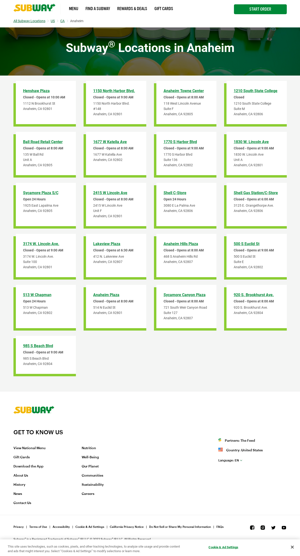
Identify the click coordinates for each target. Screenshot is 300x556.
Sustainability (93, 484)
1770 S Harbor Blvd (180, 142)
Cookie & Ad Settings (89, 526)
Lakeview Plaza (106, 244)
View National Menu (29, 448)
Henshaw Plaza (36, 91)
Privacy (18, 526)
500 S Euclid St (246, 244)
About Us (20, 475)
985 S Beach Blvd (38, 346)
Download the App (28, 466)
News (17, 494)
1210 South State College (255, 91)
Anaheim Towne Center (184, 91)
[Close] (292, 547)
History (19, 484)
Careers (88, 494)
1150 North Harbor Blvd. (114, 91)
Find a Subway (98, 8)
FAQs (220, 526)
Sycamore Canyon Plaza (185, 295)
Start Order (260, 9)
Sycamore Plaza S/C (40, 193)
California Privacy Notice (127, 526)
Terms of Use (38, 526)
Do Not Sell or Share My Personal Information (180, 526)
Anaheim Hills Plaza (181, 244)
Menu (73, 8)
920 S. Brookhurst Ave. (254, 295)
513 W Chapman (37, 295)
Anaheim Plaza (106, 295)
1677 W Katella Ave (110, 142)
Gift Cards (163, 8)
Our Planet (90, 466)
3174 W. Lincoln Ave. (41, 244)
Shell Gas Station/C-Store (256, 193)
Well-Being (90, 457)
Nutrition (89, 448)
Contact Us (22, 503)
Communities (92, 475)
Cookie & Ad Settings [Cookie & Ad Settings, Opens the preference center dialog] (223, 547)
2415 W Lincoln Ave (110, 193)
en (228, 460)
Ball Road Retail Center (43, 142)
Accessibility (61, 526)
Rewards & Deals (132, 8)
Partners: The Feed (240, 440)
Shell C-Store (175, 193)
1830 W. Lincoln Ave (251, 142)
